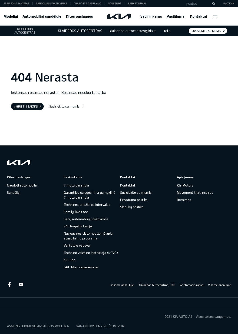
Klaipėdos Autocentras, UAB (157, 284)
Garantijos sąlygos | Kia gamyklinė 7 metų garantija (89, 194)
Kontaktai (198, 16)
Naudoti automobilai (22, 185)
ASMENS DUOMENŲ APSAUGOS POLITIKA (38, 326)
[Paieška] (214, 3)
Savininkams (151, 16)
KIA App (69, 260)
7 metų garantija (76, 185)
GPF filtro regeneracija (81, 267)
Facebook (9, 284)
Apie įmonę (185, 177)
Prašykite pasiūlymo (87, 3)
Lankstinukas (137, 3)
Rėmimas (184, 200)
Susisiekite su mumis (206, 30)
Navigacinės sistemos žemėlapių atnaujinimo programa (88, 235)
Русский (229, 3)
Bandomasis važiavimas (51, 3)
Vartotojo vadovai (77, 245)
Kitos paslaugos (79, 16)
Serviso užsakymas (16, 3)
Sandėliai (13, 192)
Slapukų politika (131, 207)
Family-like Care (76, 212)
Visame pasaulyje (122, 284)
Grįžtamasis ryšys (191, 284)
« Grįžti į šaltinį (26, 106)
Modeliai (10, 16)
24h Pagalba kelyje (78, 226)
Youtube (21, 284)
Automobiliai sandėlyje (42, 16)
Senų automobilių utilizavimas (86, 219)
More (215, 16)
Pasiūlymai (176, 16)
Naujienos (114, 3)
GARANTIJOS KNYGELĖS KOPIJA (100, 326)
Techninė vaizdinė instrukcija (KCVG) (91, 253)
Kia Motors (185, 185)
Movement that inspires (195, 192)
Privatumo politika (134, 200)
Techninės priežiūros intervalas (87, 204)
